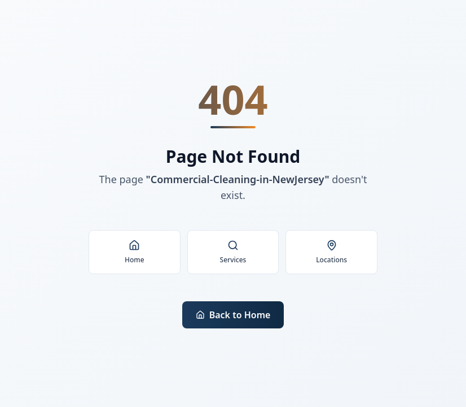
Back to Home (233, 315)
